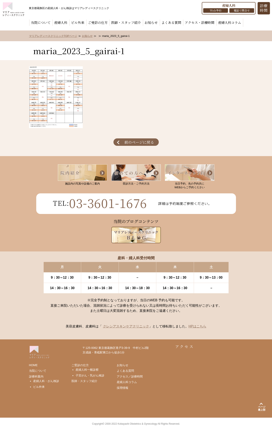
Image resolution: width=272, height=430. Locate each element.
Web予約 (215, 10)
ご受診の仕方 (98, 22)
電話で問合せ (242, 10)
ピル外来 (77, 22)
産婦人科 (60, 22)
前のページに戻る (139, 142)
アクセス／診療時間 (130, 376)
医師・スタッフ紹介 (126, 22)
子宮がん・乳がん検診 (90, 375)
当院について (41, 22)
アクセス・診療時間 (199, 22)
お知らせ (151, 22)
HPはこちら (197, 326)
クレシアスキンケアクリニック (126, 326)
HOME (33, 365)
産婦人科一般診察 (87, 369)
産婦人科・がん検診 (46, 381)
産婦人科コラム (229, 22)
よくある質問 (171, 22)
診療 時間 (264, 8)
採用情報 (122, 387)
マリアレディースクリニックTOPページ (53, 35)
